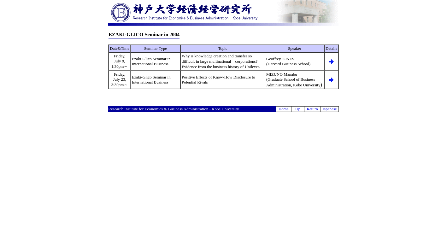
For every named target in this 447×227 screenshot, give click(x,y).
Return (312, 109)
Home (284, 109)
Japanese (329, 109)
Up (297, 109)
